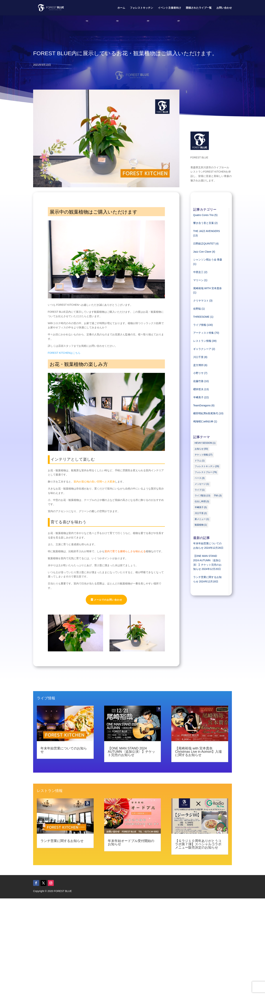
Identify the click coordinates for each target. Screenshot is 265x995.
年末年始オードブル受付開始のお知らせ (131, 842)
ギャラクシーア (202, 348)
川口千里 (198, 357)
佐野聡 (197, 308)
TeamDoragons (202, 405)
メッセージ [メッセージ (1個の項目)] (202, 484)
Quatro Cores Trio (203, 215)
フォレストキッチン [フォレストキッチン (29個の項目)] (207, 466)
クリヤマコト (201, 300)
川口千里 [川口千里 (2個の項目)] (201, 513)
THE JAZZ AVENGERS (206, 231)
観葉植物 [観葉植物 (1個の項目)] (201, 525)
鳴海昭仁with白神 (203, 421)
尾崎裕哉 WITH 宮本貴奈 (207, 288)
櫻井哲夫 (198, 389)
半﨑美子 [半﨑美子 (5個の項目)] (201, 507)
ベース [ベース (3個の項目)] (200, 478)
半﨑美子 (198, 397)
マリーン (198, 280)
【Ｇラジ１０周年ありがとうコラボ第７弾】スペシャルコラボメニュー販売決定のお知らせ (198, 844)
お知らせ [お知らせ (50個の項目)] (201, 449)
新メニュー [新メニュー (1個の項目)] (202, 519)
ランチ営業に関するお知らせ (62, 841)
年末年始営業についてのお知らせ (63, 749)
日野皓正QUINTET (204, 243)
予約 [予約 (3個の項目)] (218, 495)
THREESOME (201, 316)
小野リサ (198, 373)
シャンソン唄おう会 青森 (207, 259)
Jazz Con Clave (202, 251)
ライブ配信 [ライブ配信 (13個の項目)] (202, 495)
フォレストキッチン (141, 7)
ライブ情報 (199, 324)
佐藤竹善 (198, 381)
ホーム (121, 7)
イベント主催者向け (169, 7)
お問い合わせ (224, 7)
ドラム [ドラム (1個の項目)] (200, 460)
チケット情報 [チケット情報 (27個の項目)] (204, 454)
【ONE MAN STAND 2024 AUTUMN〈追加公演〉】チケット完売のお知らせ (131, 751)
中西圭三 (198, 272)
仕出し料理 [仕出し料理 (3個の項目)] (202, 501)
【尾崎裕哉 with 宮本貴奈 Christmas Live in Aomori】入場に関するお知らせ (198, 751)
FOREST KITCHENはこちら (64, 352)
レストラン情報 (202, 340)
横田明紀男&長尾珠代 (205, 413)
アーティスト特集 (203, 332)
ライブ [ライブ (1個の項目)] (200, 490)
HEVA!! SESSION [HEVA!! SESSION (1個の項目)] (205, 443)
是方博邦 (198, 365)
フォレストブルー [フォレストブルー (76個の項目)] (206, 472)
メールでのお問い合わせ (108, 599)
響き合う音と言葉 (203, 222)
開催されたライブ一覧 (199, 7)
